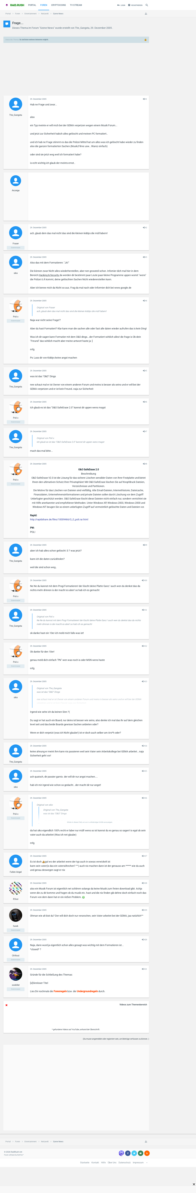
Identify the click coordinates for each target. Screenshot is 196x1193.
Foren (43, 5)
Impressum (138, 1162)
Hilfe (103, 1162)
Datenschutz (125, 1162)
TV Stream (76, 5)
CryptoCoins (58, 5)
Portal (32, 5)
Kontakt (95, 1162)
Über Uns (112, 1162)
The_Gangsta (82, 27)
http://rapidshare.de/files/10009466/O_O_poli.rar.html (59, 519)
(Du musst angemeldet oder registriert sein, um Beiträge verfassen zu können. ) (116, 1039)
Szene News (47, 27)
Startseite (84, 1162)
